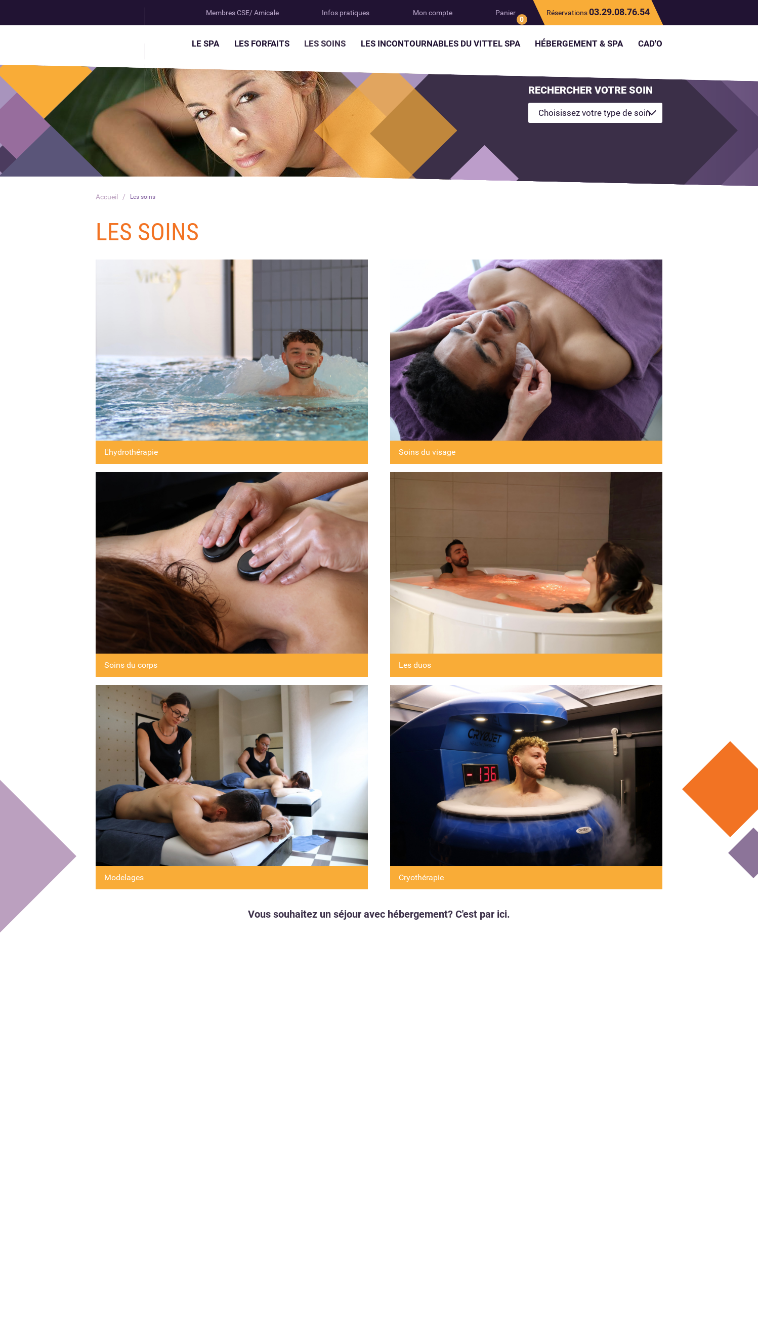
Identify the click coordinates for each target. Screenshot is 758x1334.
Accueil (107, 197)
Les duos (415, 665)
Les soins (144, 197)
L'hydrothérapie (131, 452)
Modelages (124, 877)
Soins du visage (427, 452)
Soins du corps (130, 665)
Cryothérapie (421, 877)
